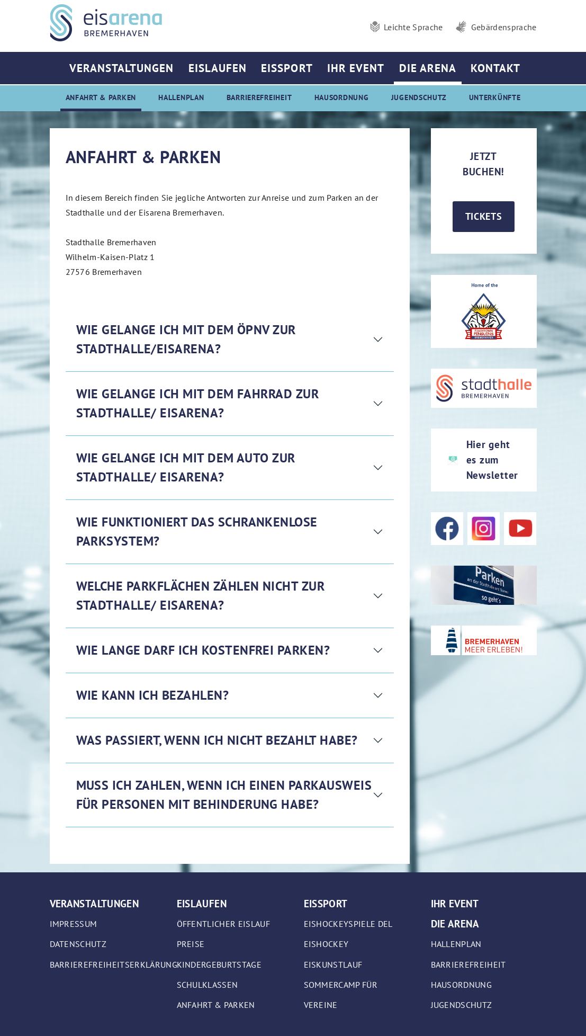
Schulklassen (207, 984)
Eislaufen (202, 903)
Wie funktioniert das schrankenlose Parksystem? (197, 531)
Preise (191, 944)
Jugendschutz (461, 1004)
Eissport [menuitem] (286, 68)
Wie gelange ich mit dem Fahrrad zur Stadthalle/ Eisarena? (197, 403)
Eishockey (326, 944)
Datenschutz (78, 944)
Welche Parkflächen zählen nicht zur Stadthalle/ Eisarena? (200, 595)
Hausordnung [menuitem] (341, 97)
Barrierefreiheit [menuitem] (259, 97)
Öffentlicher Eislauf (223, 923)
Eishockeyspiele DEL (348, 923)
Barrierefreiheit (468, 964)
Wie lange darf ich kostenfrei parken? (203, 650)
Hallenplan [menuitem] (181, 97)
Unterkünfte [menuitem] (495, 97)
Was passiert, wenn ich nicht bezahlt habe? (217, 740)
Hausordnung (461, 984)
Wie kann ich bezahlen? (152, 695)
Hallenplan (456, 944)
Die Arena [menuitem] (427, 68)
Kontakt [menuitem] (495, 68)
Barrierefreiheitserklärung (113, 964)
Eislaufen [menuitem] (217, 68)
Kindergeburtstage (219, 964)
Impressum (73, 923)
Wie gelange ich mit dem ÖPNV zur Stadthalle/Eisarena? (186, 339)
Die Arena (455, 923)
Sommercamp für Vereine (340, 994)
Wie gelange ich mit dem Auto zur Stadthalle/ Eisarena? (185, 467)
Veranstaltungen (94, 903)
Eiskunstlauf (333, 964)
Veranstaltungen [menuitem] (121, 68)
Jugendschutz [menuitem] (419, 97)
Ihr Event (455, 903)
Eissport (326, 903)
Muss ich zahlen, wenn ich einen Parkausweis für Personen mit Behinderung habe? (224, 794)
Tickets (483, 216)
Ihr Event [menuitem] (355, 68)
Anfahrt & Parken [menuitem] (101, 97)
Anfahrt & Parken (216, 1004)
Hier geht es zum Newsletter (492, 459)
